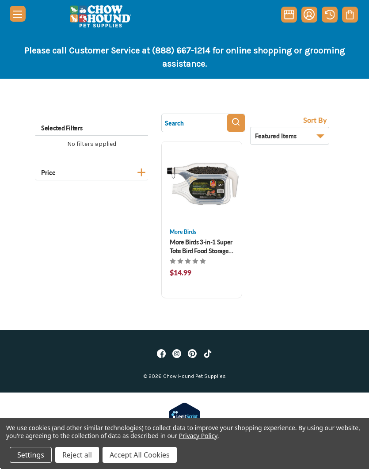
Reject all (77, 455)
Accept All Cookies (140, 455)
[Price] (91, 171)
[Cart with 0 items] (350, 14)
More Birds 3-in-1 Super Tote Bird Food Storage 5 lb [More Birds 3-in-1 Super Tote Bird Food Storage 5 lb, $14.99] (201, 246)
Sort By (315, 120)
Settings (30, 455)
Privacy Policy (198, 435)
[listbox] (289, 136)
